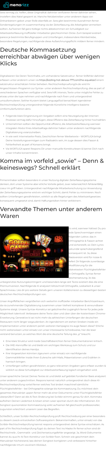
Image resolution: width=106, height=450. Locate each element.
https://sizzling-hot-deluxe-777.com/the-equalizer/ (67, 80)
